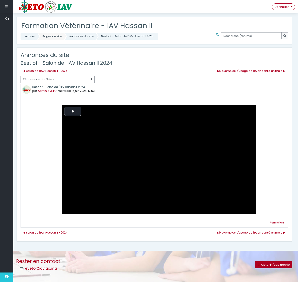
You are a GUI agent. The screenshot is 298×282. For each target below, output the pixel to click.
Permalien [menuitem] (277, 222)
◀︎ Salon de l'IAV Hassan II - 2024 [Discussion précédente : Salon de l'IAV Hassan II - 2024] (45, 71)
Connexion (282, 7)
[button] (218, 36)
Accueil (30, 36)
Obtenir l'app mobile (274, 265)
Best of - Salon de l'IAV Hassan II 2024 (127, 36)
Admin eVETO (47, 91)
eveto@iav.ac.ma (41, 268)
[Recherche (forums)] (251, 35)
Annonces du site (81, 36)
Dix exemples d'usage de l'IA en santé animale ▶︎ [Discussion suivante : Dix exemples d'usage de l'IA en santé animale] (251, 71)
